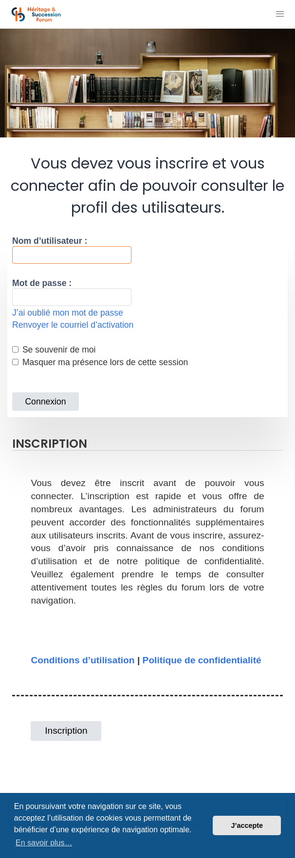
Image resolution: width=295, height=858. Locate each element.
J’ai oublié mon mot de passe (67, 313)
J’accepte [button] (247, 825)
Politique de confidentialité (202, 660)
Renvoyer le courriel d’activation (72, 325)
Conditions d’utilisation (82, 660)
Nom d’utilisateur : (49, 241)
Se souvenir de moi (54, 349)
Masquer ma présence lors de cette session (100, 362)
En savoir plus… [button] (44, 843)
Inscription (66, 730)
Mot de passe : (42, 283)
